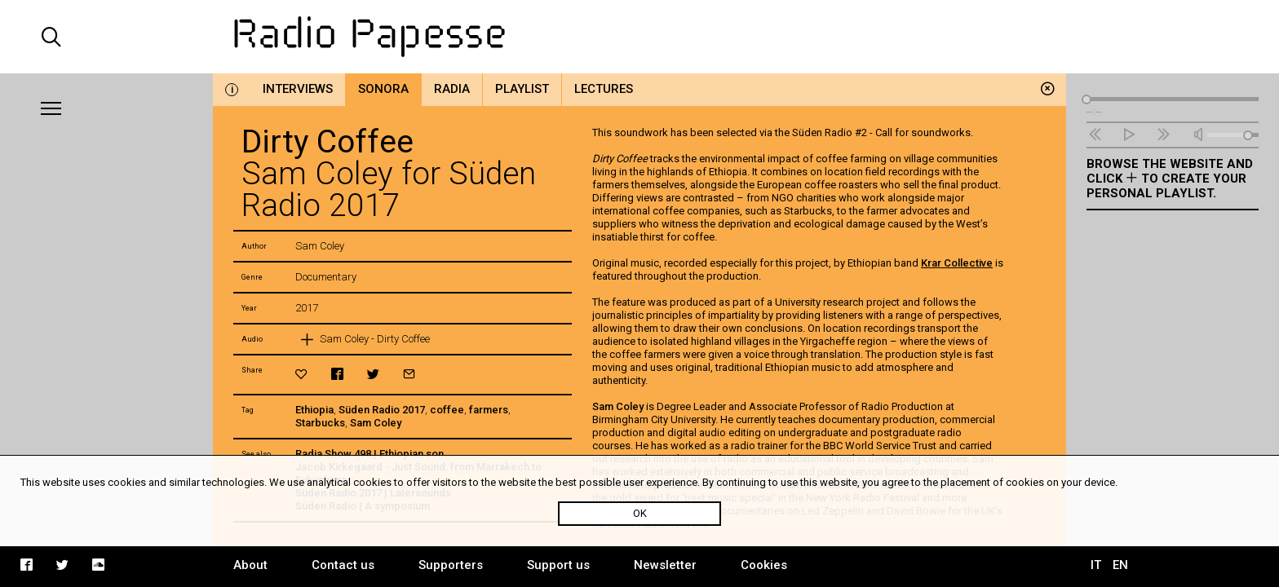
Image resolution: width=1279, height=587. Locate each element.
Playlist (522, 89)
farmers (488, 410)
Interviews (298, 89)
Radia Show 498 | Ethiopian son (369, 454)
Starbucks (320, 423)
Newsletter (665, 565)
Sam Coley (375, 423)
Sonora (383, 89)
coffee (447, 410)
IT (1096, 565)
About (250, 565)
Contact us (343, 565)
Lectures (603, 89)
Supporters (450, 565)
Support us (558, 565)
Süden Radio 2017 (382, 410)
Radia (452, 89)
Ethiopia (314, 410)
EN (1120, 565)
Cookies (764, 565)
